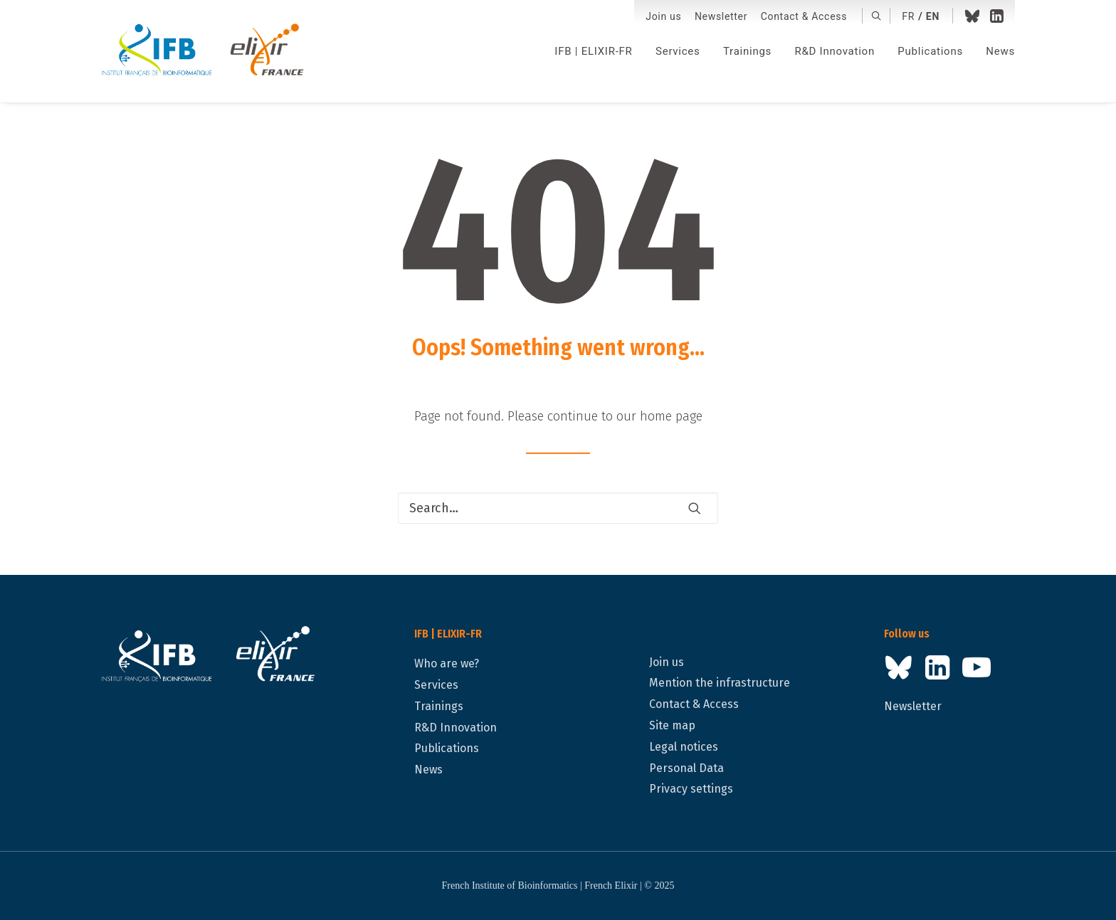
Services (678, 51)
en (932, 16)
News (1000, 51)
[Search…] (558, 508)
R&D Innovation (834, 51)
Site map (672, 725)
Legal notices (683, 747)
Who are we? (446, 663)
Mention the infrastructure (719, 682)
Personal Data (686, 768)
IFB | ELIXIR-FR (593, 51)
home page (671, 416)
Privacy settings (691, 788)
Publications (930, 51)
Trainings (747, 51)
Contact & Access (804, 16)
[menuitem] (663, 16)
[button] (876, 16)
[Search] (558, 508)
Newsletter (721, 16)
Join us (663, 16)
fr (908, 16)
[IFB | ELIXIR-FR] (208, 51)
